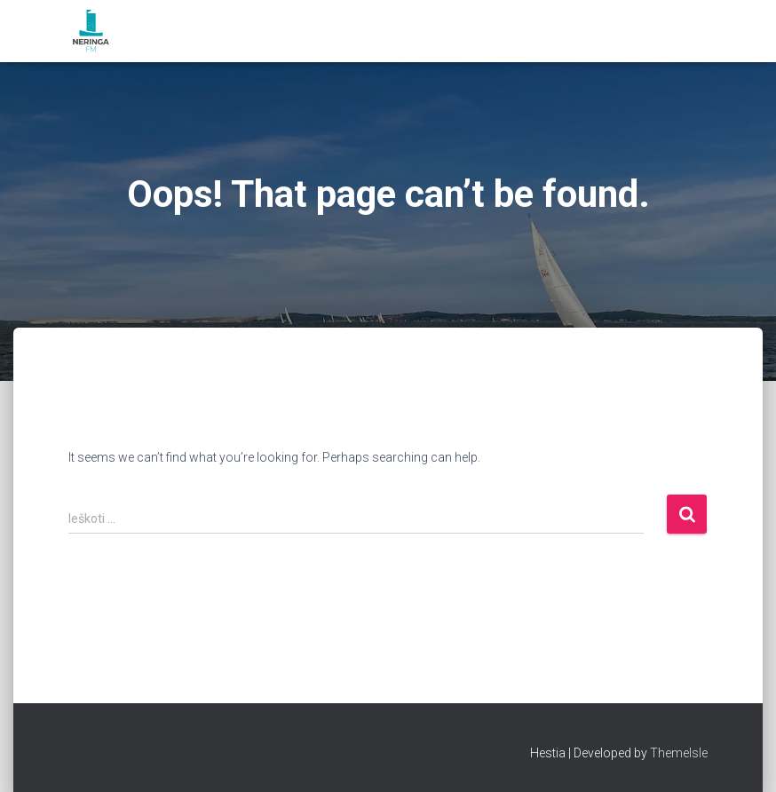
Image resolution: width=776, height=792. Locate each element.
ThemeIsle (679, 753)
